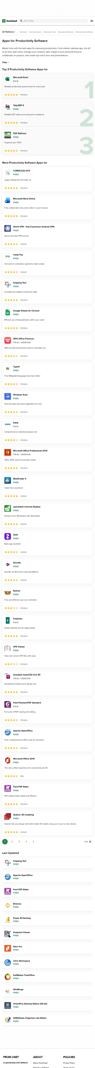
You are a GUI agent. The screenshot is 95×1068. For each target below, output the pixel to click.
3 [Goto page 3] (19, 841)
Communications (35, 32)
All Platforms (9, 32)
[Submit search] (21, 21)
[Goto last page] (88, 841)
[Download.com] (9, 21)
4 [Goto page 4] (26, 841)
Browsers (23, 32)
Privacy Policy (69, 1063)
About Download (40, 1063)
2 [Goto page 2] (12, 841)
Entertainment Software (84, 32)
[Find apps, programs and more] (53, 21)
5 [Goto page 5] (33, 841)
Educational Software (65, 32)
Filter (5, 62)
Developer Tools (50, 32)
